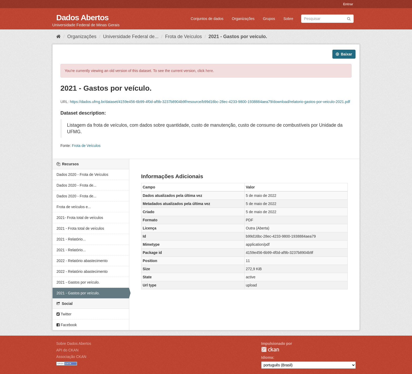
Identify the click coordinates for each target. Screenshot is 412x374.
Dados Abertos (82, 17)
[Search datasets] (327, 18)
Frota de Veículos (183, 36)
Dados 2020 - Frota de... (76, 185)
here (209, 71)
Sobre (288, 19)
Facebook (66, 325)
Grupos (269, 19)
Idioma (267, 357)
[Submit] (349, 18)
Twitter (63, 314)
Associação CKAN (71, 357)
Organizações (243, 19)
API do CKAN (67, 350)
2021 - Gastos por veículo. (237, 36)
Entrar (348, 4)
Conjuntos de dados (207, 19)
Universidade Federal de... (130, 36)
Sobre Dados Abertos (73, 343)
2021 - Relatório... (71, 239)
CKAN (270, 349)
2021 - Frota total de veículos (80, 228)
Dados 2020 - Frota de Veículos (82, 174)
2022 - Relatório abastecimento (82, 261)
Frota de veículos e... (73, 207)
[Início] (58, 36)
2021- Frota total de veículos (79, 218)
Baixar (344, 54)
